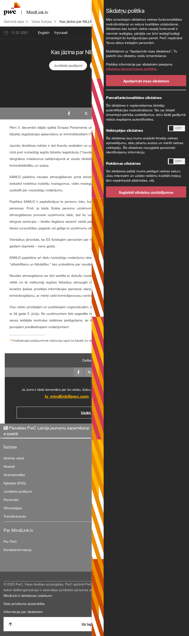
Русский (61, 32)
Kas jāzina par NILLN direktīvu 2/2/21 (89, 21)
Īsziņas (10, 446)
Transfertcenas (15, 516)
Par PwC (10, 541)
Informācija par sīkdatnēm (23, 612)
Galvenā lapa (14, 21)
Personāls (11, 500)
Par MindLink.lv (18, 530)
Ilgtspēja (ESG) (15, 483)
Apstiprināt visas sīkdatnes (146, 81)
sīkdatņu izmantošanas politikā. (131, 69)
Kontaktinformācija (18, 550)
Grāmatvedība (14, 475)
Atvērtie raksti (14, 458)
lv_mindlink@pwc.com (67, 396)
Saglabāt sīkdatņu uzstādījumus (146, 192)
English (43, 32)
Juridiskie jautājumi (68, 65)
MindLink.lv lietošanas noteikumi (28, 596)
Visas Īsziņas (42, 21)
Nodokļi (9, 466)
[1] (10, 339)
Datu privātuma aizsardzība (24, 604)
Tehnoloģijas (13, 508)
